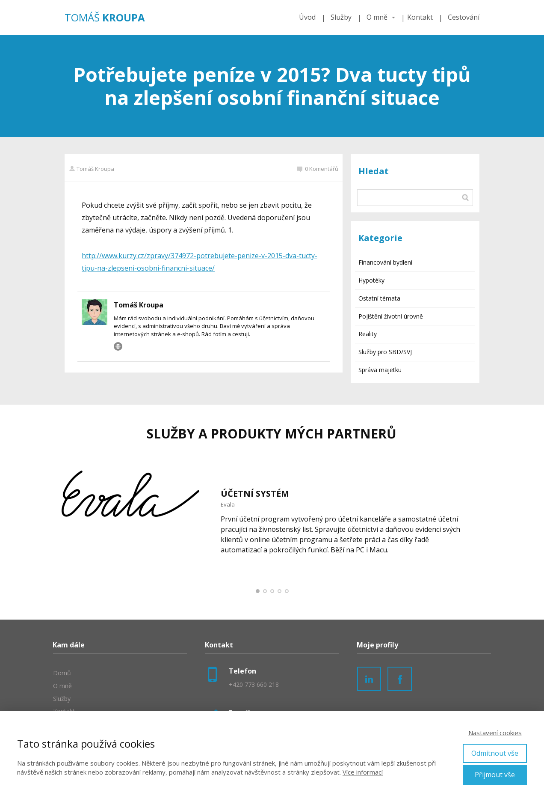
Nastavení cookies (495, 732)
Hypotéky (371, 280)
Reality (367, 334)
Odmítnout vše (494, 753)
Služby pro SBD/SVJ (385, 352)
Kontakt (420, 17)
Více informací (363, 772)
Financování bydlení (385, 262)
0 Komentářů (317, 169)
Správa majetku (380, 370)
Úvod (307, 17)
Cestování (463, 17)
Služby (341, 17)
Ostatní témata (379, 298)
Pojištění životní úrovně (390, 316)
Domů (62, 673)
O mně (377, 17)
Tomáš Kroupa (91, 169)
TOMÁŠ (105, 17)
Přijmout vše (495, 774)
